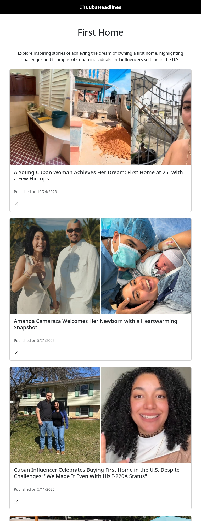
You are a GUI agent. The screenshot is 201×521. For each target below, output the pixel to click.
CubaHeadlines (100, 7)
